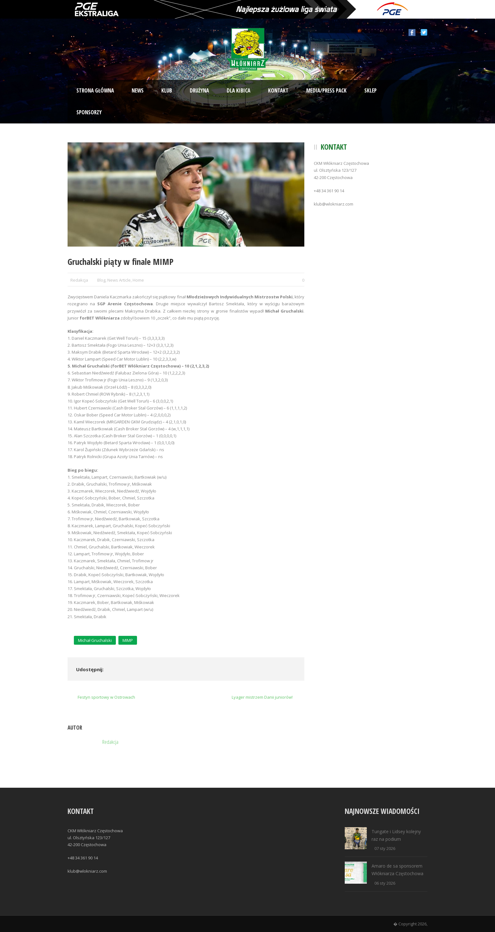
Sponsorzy (89, 112)
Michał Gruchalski (95, 640)
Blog (101, 280)
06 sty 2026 (384, 883)
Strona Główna (95, 90)
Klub (166, 90)
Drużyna (199, 90)
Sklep (370, 90)
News (138, 90)
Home (138, 280)
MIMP (127, 640)
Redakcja (79, 280)
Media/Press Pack (326, 90)
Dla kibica (238, 90)
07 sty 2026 (384, 848)
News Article (119, 280)
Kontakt (278, 90)
